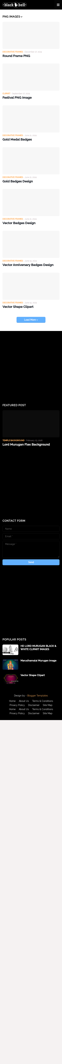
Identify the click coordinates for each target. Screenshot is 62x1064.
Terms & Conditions (42, 701)
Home (12, 701)
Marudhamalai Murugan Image (38, 660)
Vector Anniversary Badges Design (27, 265)
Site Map (47, 705)
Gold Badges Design (17, 181)
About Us (24, 701)
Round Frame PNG (16, 56)
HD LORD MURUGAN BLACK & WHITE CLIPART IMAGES (38, 648)
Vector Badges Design (18, 223)
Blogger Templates (37, 695)
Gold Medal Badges (17, 139)
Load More (30, 319)
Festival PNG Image (17, 97)
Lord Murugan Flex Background (26, 444)
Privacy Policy (17, 705)
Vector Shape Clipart (17, 306)
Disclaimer (34, 705)
